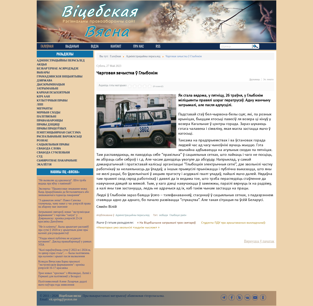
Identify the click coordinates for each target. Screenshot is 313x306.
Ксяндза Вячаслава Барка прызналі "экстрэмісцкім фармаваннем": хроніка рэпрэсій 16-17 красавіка (61, 264)
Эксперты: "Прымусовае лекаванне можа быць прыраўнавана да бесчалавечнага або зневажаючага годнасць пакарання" (63, 192)
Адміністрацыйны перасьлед (133, 215)
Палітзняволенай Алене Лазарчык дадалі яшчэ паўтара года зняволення (62, 283)
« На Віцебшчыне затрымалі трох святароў (166, 222)
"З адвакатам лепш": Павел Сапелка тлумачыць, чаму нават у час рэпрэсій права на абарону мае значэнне (64, 203)
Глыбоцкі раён (177, 215)
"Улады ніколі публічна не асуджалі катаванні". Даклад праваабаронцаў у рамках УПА (65, 241)
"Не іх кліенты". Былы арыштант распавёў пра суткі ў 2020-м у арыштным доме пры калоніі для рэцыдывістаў (63, 230)
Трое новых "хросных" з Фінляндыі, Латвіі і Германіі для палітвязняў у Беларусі (64, 275)
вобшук (163, 215)
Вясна (107, 31)
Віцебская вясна (70, 295)
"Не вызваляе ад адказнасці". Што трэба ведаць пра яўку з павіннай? (62, 182)
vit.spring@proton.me (63, 299)
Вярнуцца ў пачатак (259, 241)
